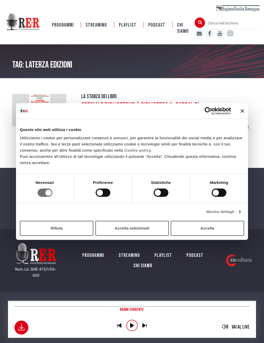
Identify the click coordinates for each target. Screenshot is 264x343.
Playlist (127, 25)
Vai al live (241, 327)
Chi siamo (183, 28)
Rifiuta (57, 228)
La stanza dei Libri (99, 96)
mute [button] (225, 326)
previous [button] (119, 325)
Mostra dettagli (220, 211)
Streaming (96, 25)
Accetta (207, 228)
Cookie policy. (138, 150)
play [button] (132, 325)
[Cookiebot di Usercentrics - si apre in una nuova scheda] (208, 111)
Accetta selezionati (131, 228)
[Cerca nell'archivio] (232, 23)
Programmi (63, 25)
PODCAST (156, 25)
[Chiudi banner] (242, 111)
